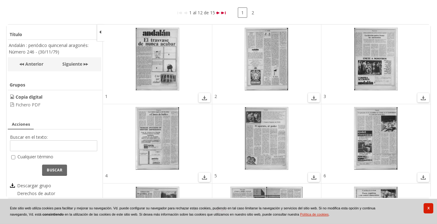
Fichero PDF (28, 105)
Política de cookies (314, 214)
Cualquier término (35, 157)
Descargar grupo (34, 186)
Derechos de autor (36, 193)
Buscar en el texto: (29, 137)
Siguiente (72, 64)
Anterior (33, 64)
